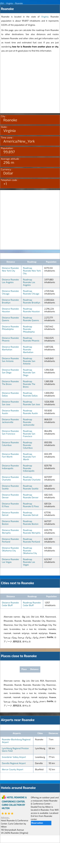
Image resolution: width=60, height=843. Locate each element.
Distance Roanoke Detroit (10, 514)
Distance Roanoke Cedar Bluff (10, 604)
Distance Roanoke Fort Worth (10, 455)
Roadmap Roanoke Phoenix (31, 339)
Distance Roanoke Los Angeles (10, 281)
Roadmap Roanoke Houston (31, 310)
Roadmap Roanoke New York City (32, 271)
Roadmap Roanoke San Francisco (29, 434)
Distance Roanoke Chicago (10, 292)
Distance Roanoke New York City (10, 269)
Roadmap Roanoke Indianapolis (28, 468)
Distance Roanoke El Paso (10, 505)
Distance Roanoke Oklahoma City (10, 549)
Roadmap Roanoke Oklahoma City (30, 551)
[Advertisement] (30, 83)
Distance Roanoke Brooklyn (10, 301)
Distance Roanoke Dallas (10, 394)
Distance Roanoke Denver (10, 496)
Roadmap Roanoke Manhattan (28, 350)
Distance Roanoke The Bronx (10, 383)
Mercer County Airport (12, 769)
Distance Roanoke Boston (10, 522)
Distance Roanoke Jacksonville (10, 421)
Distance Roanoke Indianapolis (10, 467)
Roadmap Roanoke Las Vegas (29, 562)
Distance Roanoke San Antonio (10, 360)
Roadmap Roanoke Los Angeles (29, 282)
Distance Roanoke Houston (10, 310)
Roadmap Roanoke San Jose (31, 403)
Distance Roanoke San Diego (10, 371)
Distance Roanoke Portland (10, 540)
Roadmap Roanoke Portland (31, 540)
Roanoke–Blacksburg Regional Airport (16, 741)
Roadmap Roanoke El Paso (31, 505)
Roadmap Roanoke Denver (31, 496)
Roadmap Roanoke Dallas (30, 394)
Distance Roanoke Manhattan (10, 348)
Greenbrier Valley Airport (14, 757)
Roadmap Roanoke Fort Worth (29, 457)
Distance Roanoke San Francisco (10, 432)
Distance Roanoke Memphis (10, 531)
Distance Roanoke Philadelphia (10, 328)
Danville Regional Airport (14, 763)
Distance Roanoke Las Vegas (10, 560)
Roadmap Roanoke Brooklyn (31, 301)
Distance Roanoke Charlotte (10, 478)
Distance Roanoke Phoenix (10, 339)
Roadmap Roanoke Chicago (31, 292)
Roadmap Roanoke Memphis (31, 531)
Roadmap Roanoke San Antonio (29, 361)
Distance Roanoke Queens (10, 319)
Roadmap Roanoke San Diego (29, 373)
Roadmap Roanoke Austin (30, 412)
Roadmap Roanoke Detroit (30, 514)
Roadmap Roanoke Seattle (31, 487)
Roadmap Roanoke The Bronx (29, 384)
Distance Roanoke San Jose (10, 403)
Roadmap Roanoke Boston (30, 522)
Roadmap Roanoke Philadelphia (29, 329)
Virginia (44, 16)
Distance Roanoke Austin (10, 412)
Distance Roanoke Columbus (10, 444)
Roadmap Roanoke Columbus (28, 445)
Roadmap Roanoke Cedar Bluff (32, 604)
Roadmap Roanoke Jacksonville (28, 422)
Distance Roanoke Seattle (10, 487)
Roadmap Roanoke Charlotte (32, 478)
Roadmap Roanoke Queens (31, 319)
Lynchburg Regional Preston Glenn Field (15, 749)
